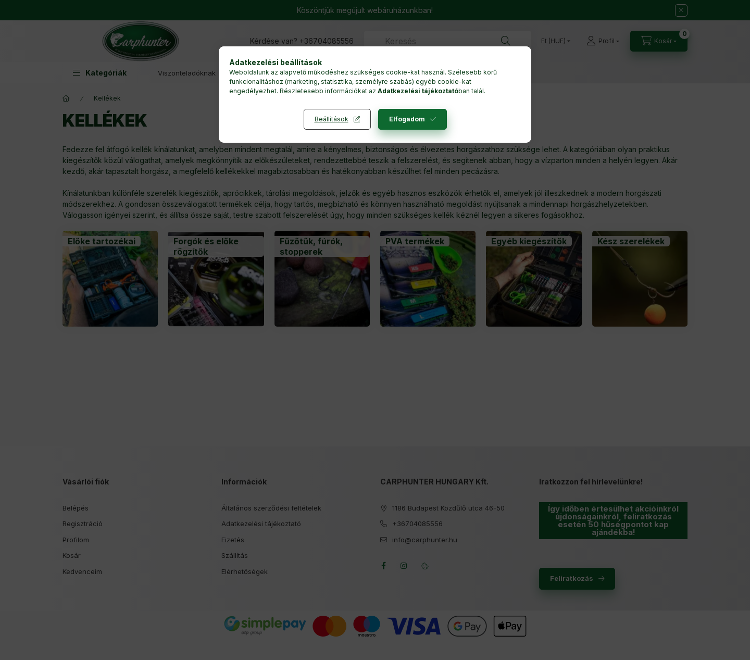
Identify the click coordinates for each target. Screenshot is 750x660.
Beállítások (331, 119)
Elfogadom (407, 119)
